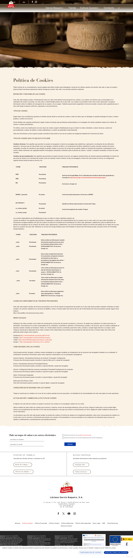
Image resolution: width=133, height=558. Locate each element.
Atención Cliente (66, 526)
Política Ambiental (67, 523)
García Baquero (54, 8)
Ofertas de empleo (22, 472)
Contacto (109, 8)
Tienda (72, 8)
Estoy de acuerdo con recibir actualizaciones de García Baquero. (82, 438)
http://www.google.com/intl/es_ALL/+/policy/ (34, 342)
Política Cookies (27, 523)
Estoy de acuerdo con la (76, 435)
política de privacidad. (85, 435)
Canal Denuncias (112, 523)
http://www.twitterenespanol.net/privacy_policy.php (35, 340)
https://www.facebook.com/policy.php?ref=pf (35, 335)
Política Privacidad (41, 523)
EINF (103, 523)
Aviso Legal (96, 523)
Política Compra (54, 523)
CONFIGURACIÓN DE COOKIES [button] (90, 552)
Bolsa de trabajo (21, 464)
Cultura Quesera (89, 8)
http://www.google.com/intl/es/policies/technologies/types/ (88, 178)
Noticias (17, 523)
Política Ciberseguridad (83, 523)
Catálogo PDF (80, 465)
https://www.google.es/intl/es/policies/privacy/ (35, 338)
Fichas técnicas (81, 472)
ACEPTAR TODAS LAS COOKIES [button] (116, 552)
